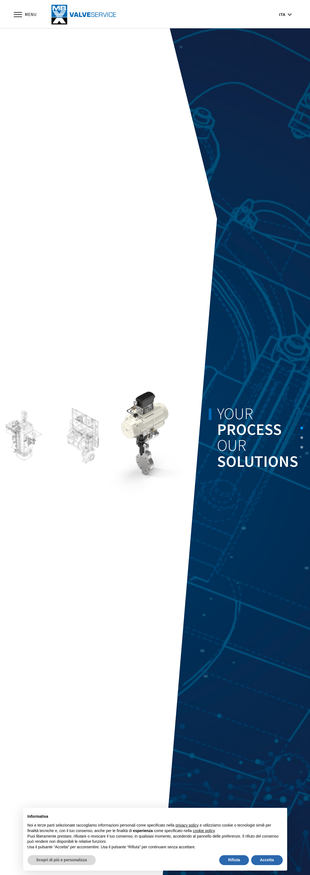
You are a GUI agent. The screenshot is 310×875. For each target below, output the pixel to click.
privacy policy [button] (187, 825)
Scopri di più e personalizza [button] (61, 860)
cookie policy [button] (204, 830)
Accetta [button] (267, 860)
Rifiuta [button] (234, 860)
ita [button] (285, 14)
